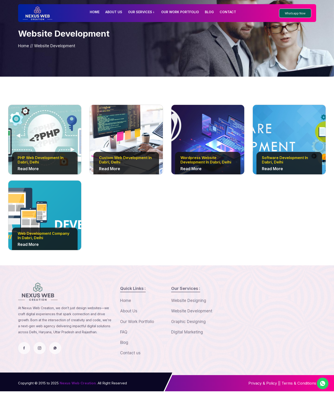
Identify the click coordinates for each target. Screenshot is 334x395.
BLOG (209, 12)
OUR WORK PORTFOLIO (180, 12)
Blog (124, 354)
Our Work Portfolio (137, 332)
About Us (128, 321)
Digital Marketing (187, 343)
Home (23, 49)
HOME (95, 12)
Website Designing (188, 310)
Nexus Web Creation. (78, 387)
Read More (28, 170)
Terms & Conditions (298, 387)
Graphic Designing (188, 332)
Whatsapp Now (295, 13)
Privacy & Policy (260, 387)
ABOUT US (113, 12)
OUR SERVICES (141, 12)
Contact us (130, 365)
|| (277, 387)
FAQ (123, 343)
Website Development (191, 321)
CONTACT (228, 12)
